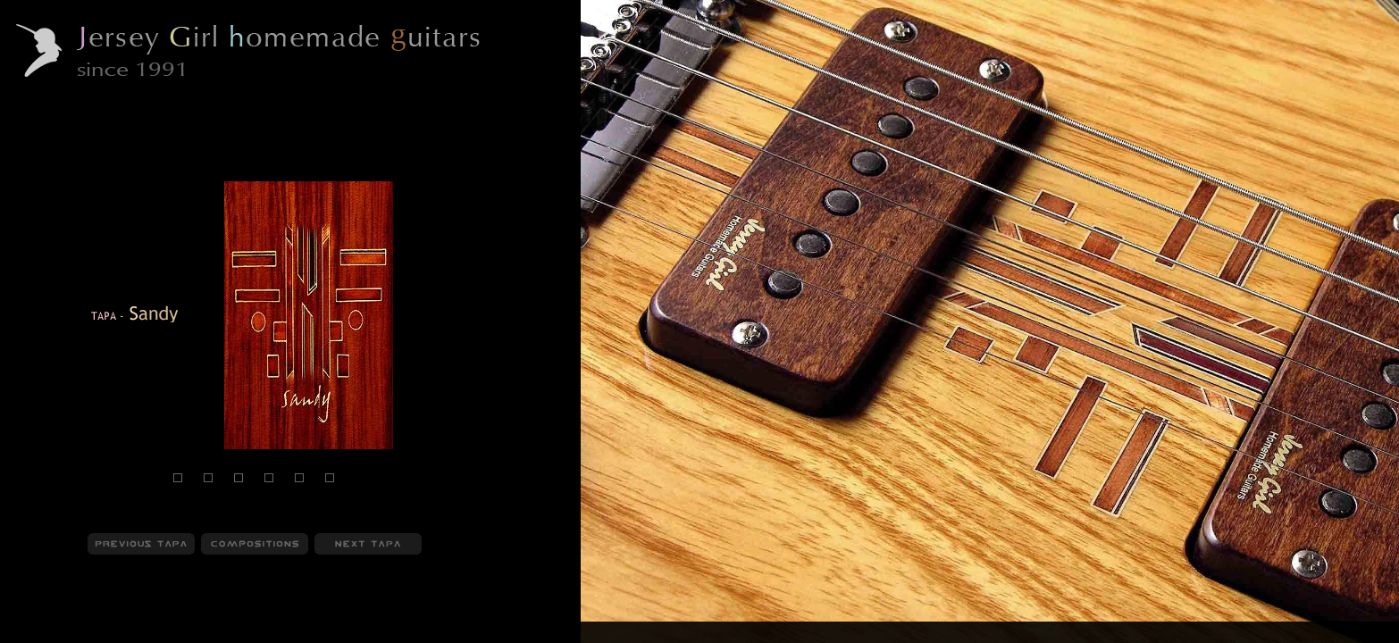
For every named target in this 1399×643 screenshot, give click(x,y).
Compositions (135, 633)
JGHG (31, 633)
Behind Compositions (243, 633)
